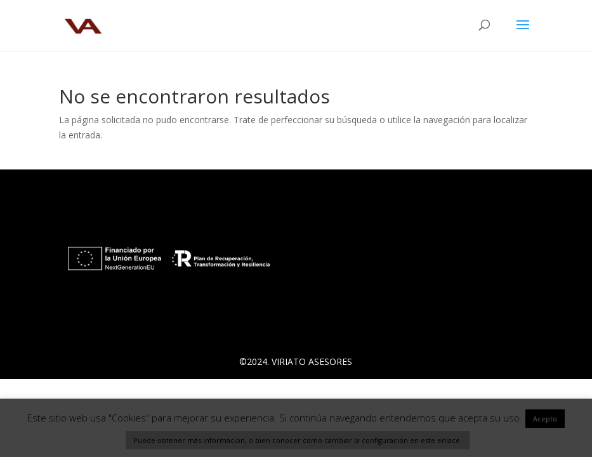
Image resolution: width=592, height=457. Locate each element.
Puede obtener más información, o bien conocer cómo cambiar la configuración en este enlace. (297, 440)
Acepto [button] (545, 418)
